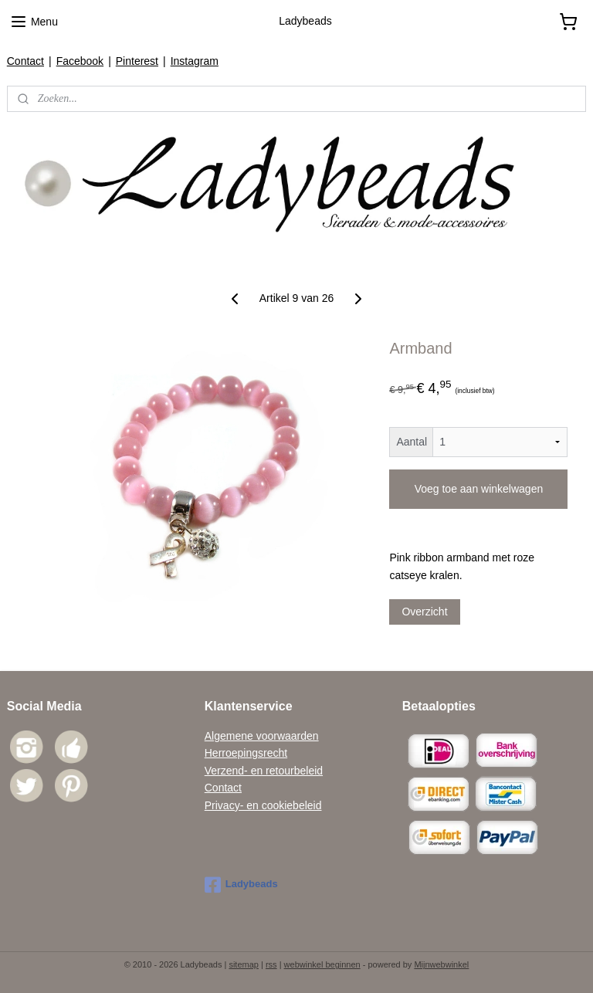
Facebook (79, 61)
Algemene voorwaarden (262, 736)
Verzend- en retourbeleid (264, 770)
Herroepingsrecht (246, 753)
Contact (25, 61)
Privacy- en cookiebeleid (263, 805)
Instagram (195, 61)
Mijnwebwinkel (441, 964)
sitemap (244, 964)
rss (271, 964)
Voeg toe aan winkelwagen (479, 489)
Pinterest (137, 61)
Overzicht (424, 611)
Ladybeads (241, 885)
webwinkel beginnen (322, 964)
